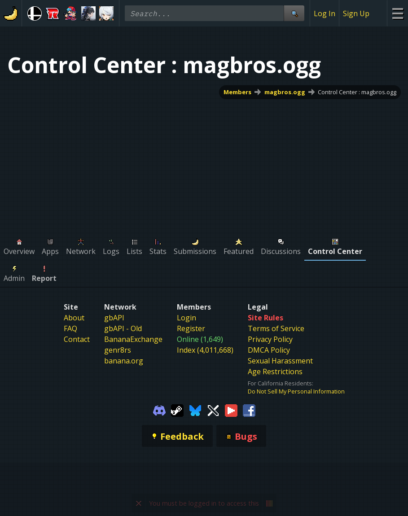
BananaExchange (133, 339)
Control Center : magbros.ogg (357, 92)
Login (186, 318)
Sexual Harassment (280, 361)
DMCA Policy (269, 350)
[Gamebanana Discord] (159, 410)
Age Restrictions (275, 371)
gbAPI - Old (123, 328)
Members (237, 92)
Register (191, 328)
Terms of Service (276, 328)
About (74, 318)
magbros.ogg (284, 92)
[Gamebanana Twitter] (213, 410)
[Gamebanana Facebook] (249, 410)
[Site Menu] (397, 13)
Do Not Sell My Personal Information (296, 391)
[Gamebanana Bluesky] (195, 410)
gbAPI (114, 318)
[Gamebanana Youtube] (231, 410)
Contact (77, 339)
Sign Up (356, 13)
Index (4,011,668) (205, 350)
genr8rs (117, 350)
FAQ (70, 328)
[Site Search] (294, 13)
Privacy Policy (270, 339)
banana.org (123, 361)
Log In (324, 13)
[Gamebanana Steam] (177, 410)
